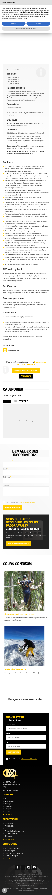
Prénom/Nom (10, 725)
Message (6, 485)
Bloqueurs (8, 806)
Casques (8, 809)
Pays (7, 742)
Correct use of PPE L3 (13, 614)
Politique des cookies (26, 888)
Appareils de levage (11, 833)
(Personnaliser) (36, 888)
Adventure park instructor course (19, 669)
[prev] (5, 401)
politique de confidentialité (27, 502)
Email (5, 469)
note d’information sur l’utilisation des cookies (34, 12)
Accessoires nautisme (12, 848)
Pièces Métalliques (11, 856)
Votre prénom (8, 461)
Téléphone (7, 477)
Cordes (7, 811)
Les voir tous (9, 814)
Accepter (38, 23)
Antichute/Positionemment (14, 831)
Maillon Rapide (10, 851)
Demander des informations (26, 371)
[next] (9, 401)
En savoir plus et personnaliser (26, 28)
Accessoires (9, 799)
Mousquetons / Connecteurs (14, 853)
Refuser (13, 23)
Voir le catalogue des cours (18, 543)
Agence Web (30, 890)
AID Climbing (9, 801)
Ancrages (8, 804)
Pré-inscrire (26, 376)
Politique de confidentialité (12, 888)
